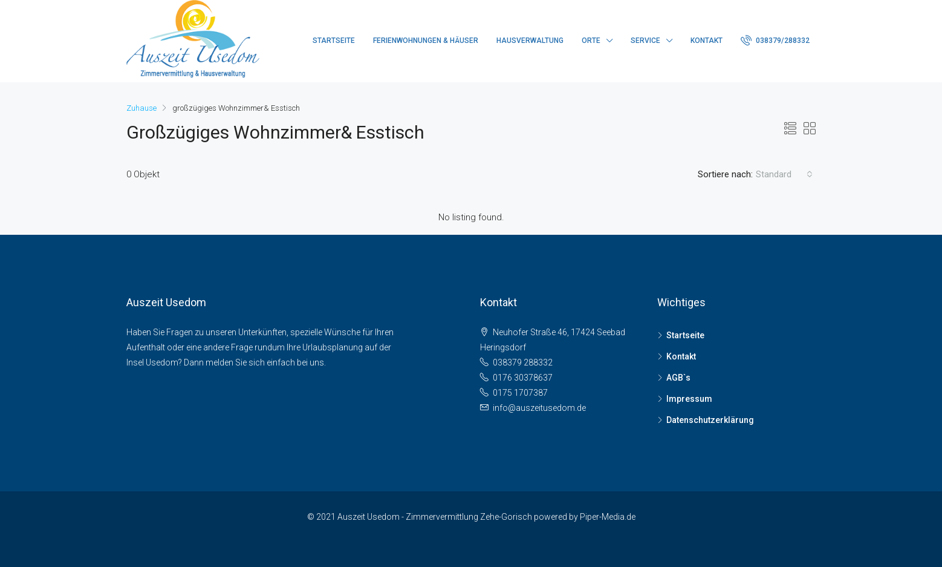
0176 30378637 (523, 377)
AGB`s (678, 377)
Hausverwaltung (530, 40)
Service (645, 40)
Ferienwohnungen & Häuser (425, 40)
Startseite (334, 40)
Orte (591, 40)
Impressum (689, 399)
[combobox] (784, 174)
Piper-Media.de (607, 517)
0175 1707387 (520, 393)
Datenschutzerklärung (710, 420)
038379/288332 (775, 39)
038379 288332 (523, 362)
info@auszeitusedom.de (539, 408)
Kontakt (706, 40)
